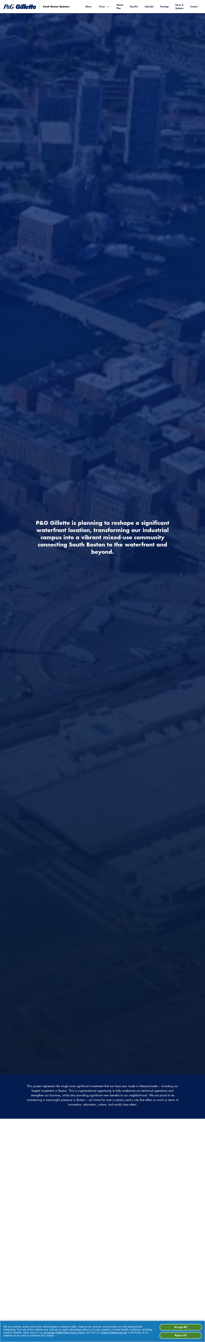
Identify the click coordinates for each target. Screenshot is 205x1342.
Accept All (180, 1327)
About (88, 6)
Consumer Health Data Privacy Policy (64, 1332)
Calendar (149, 6)
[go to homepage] (52, 6)
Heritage (164, 6)
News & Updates (179, 6)
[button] (104, 7)
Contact (194, 6)
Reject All (181, 1335)
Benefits (134, 6)
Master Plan (120, 6)
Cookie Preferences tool (114, 1332)
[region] (102, 1331)
